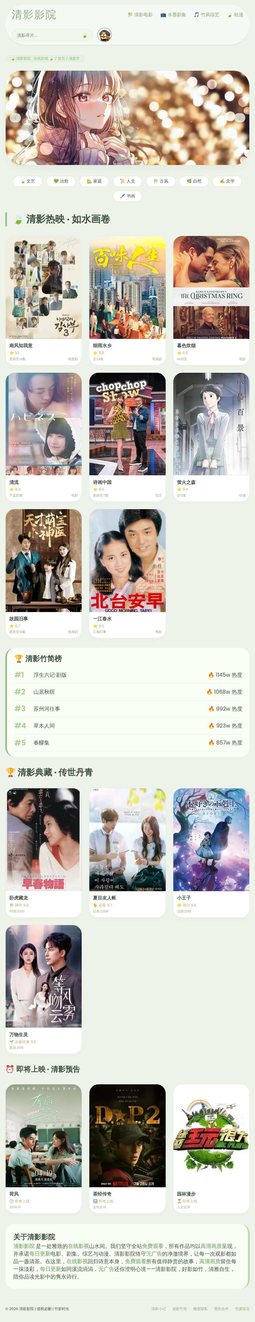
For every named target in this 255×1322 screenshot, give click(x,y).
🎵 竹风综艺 (206, 14)
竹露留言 (242, 1308)
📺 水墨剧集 (173, 14)
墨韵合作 (221, 1308)
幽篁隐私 (200, 1308)
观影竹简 (179, 1308)
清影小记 (158, 1308)
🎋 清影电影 (140, 14)
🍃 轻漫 (235, 14)
